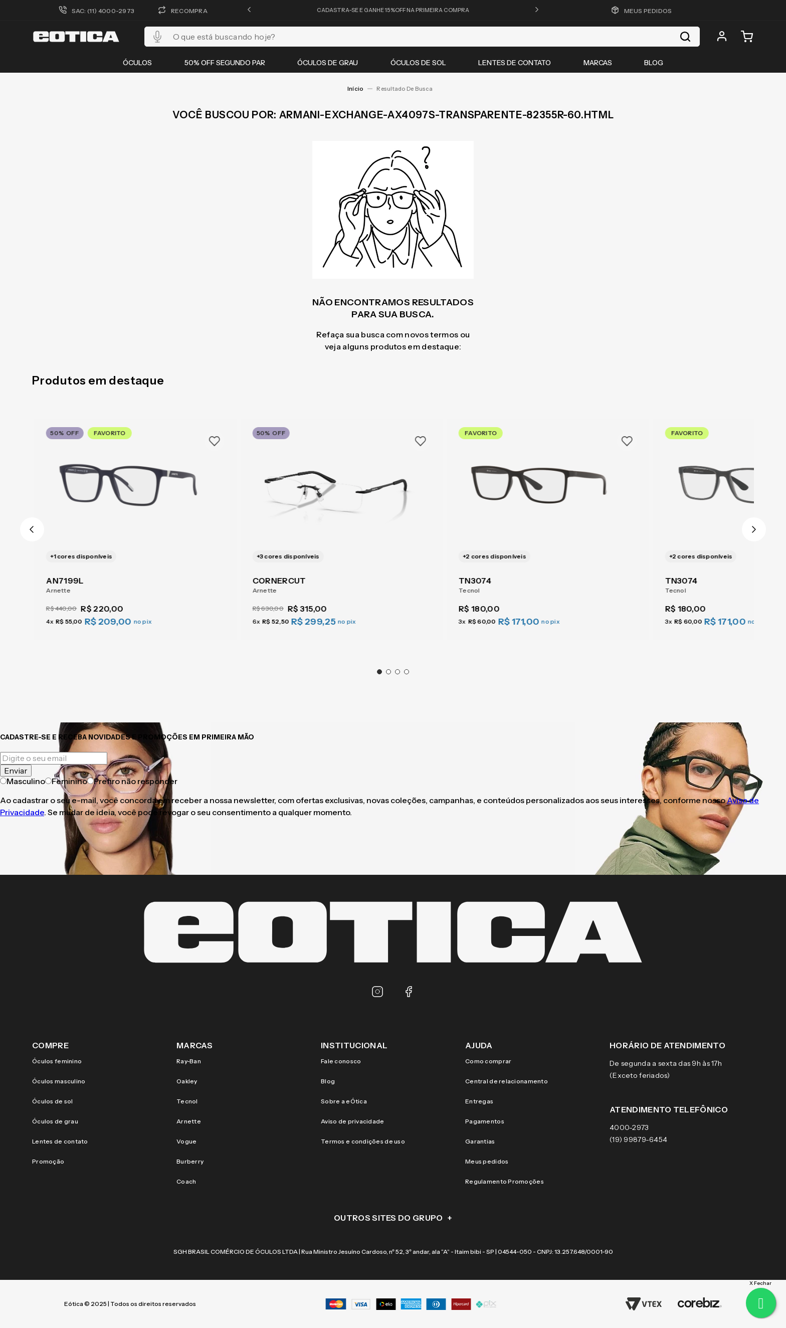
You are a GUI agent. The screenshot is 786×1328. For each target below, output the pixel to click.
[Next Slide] (754, 529)
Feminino (66, 781)
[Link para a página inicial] (355, 89)
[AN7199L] (135, 523)
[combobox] (422, 37)
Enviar (16, 771)
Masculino (22, 781)
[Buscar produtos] (685, 36)
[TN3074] (548, 523)
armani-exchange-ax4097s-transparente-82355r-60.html (407, 89)
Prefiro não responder (132, 781)
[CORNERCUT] (341, 523)
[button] (249, 10)
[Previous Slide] (32, 529)
